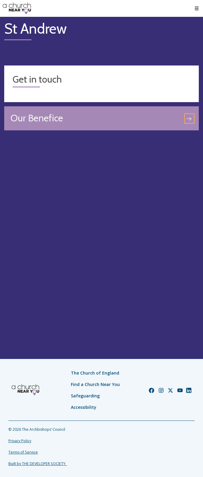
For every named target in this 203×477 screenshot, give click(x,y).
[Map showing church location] (101, 232)
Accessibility (83, 407)
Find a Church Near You (95, 384)
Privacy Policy (19, 440)
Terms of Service (23, 452)
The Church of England (95, 373)
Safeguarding (85, 396)
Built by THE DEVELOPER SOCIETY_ (37, 463)
